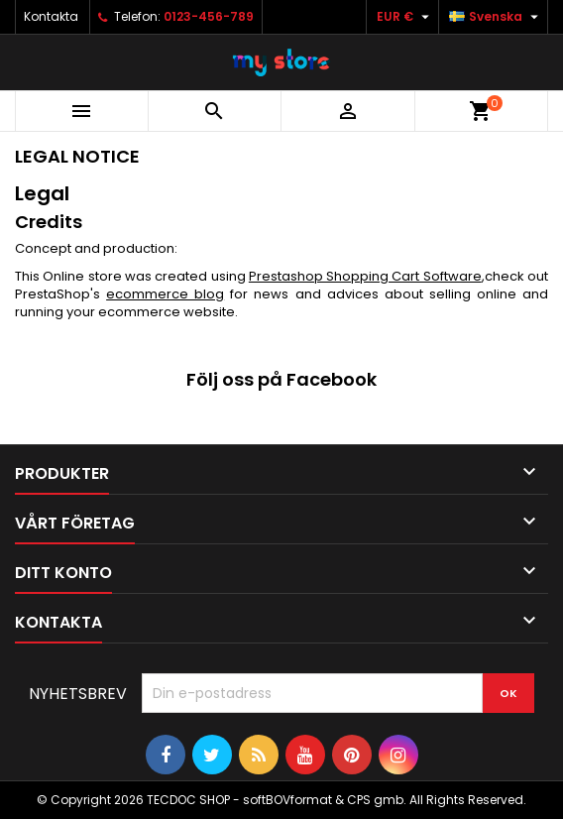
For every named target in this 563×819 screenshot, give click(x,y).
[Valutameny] (405, 17)
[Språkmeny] (496, 17)
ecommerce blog (165, 294)
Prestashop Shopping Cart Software (365, 276)
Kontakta (51, 16)
